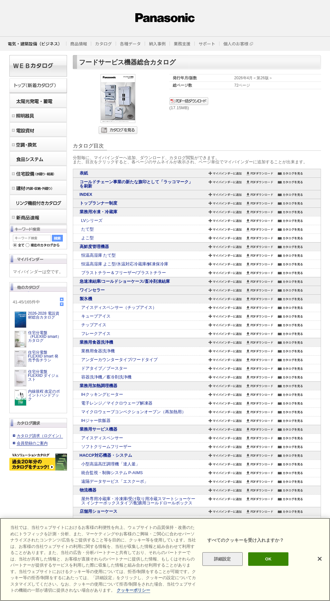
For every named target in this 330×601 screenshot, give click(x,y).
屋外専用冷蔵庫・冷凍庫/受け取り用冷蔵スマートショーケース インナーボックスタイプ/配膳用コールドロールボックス (138, 500)
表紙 (84, 173)
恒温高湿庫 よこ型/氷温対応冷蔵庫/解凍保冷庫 (125, 264)
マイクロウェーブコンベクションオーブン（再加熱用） (133, 411)
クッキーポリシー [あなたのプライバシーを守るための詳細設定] (133, 590)
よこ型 (87, 237)
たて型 (87, 229)
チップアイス (93, 324)
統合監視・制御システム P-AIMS (112, 472)
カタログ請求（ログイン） (40, 436)
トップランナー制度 (98, 203)
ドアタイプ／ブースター (104, 368)
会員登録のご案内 (32, 443)
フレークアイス (96, 333)
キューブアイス (96, 316)
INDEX (86, 194)
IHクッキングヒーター (102, 394)
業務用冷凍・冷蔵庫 (98, 211)
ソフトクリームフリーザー (106, 446)
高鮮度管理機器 (94, 246)
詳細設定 (222, 559)
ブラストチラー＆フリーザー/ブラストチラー (123, 272)
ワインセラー (92, 290)
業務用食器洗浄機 (96, 342)
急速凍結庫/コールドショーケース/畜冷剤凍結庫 (125, 281)
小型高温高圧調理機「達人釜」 (110, 464)
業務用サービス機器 (98, 429)
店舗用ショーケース (98, 511)
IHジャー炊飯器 (96, 420)
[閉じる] (320, 559)
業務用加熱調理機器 (98, 385)
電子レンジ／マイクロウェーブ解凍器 (116, 403)
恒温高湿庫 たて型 (98, 255)
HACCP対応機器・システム (106, 455)
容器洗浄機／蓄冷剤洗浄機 (106, 377)
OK (268, 559)
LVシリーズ (92, 220)
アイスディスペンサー (102, 437)
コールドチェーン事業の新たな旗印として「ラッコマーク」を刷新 (136, 183)
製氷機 (86, 298)
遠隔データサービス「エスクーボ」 (114, 481)
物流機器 (88, 490)
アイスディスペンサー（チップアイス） (119, 307)
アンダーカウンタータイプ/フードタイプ (119, 359)
